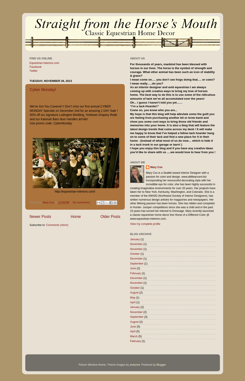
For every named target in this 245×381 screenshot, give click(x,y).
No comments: (82, 202)
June (133, 268)
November (136, 244)
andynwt (135, 364)
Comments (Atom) (57, 225)
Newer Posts (40, 216)
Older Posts (110, 216)
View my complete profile (145, 223)
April (133, 302)
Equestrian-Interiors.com (44, 63)
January (135, 239)
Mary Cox (156, 167)
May (132, 297)
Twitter (34, 70)
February (135, 273)
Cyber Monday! (43, 90)
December (136, 258)
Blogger (161, 364)
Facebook (36, 66)
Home (76, 216)
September (137, 263)
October (135, 253)
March (134, 336)
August (134, 292)
